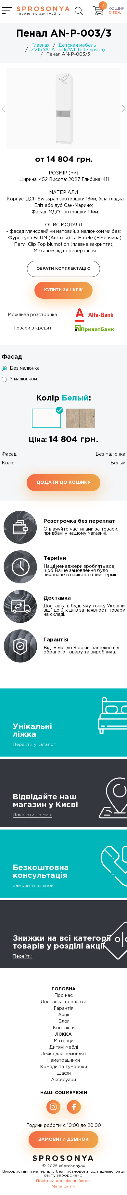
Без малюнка (25, 368)
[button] (123, 108)
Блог (63, 1021)
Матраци (63, 1041)
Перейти (22, 956)
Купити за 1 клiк (63, 290)
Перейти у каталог (34, 744)
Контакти (64, 1028)
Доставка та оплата (63, 1002)
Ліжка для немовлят (63, 1054)
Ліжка (63, 1034)
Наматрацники (63, 1060)
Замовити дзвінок (33, 885)
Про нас (63, 996)
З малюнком (23, 379)
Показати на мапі (32, 814)
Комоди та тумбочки (63, 1067)
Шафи (63, 1073)
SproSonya (63, 1158)
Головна (64, 989)
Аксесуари (63, 1080)
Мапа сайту (63, 1186)
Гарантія (63, 1008)
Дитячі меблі (63, 1047)
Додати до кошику (63, 482)
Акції (63, 1015)
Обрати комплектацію (63, 268)
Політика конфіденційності (63, 1181)
